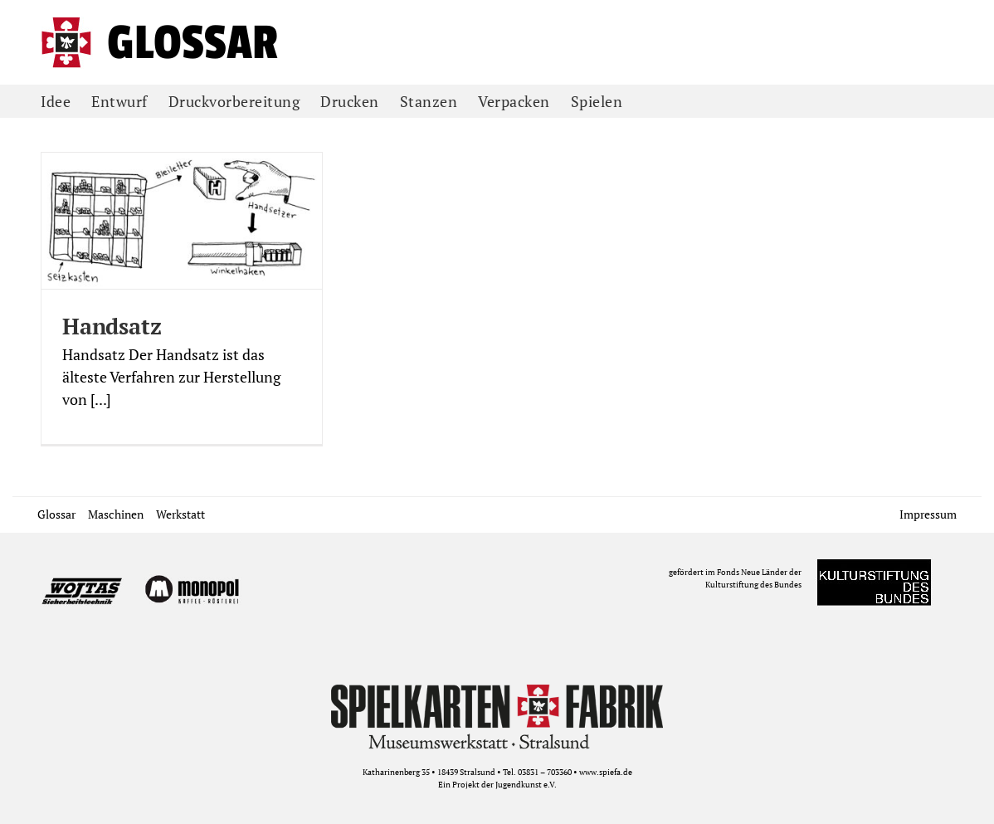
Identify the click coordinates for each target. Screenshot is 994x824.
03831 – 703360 (545, 772)
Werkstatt (180, 514)
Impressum (928, 514)
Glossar (56, 514)
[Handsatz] (181, 221)
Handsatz (111, 326)
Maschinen (116, 514)
